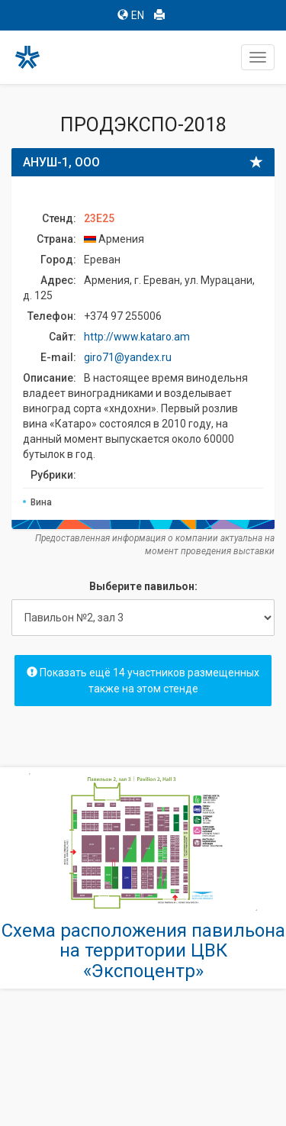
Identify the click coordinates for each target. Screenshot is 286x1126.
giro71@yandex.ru (128, 357)
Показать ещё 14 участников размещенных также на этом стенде (143, 680)
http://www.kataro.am (137, 337)
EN (130, 15)
